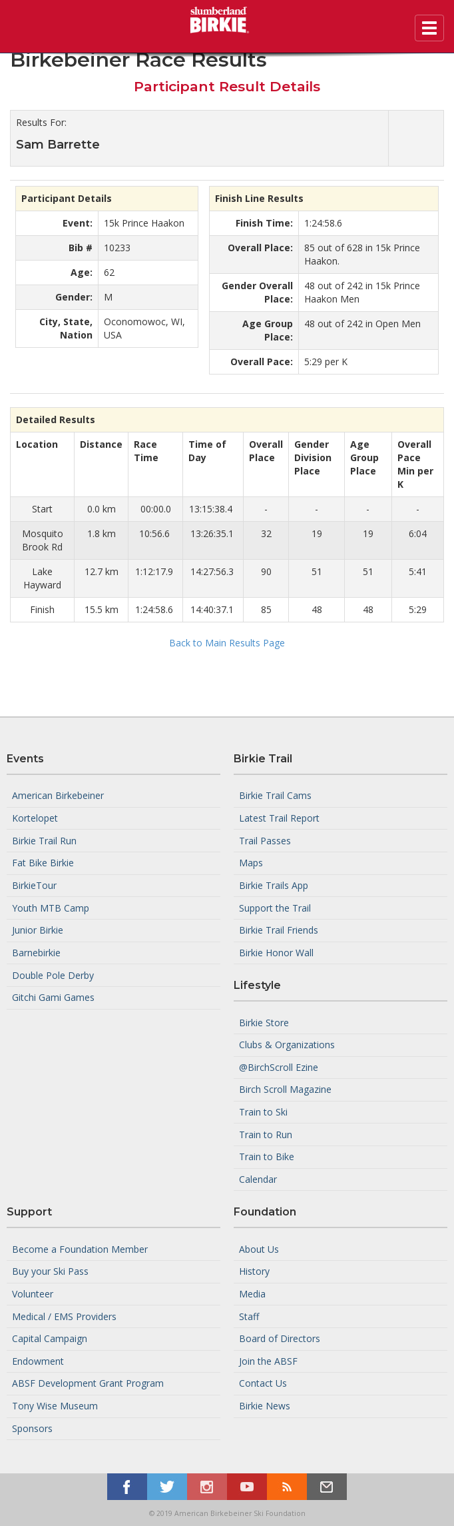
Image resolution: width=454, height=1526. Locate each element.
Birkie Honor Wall (276, 952)
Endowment (38, 1361)
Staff (249, 1315)
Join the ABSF (268, 1361)
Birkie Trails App (273, 885)
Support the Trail (275, 907)
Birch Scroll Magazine (285, 1089)
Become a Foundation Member (80, 1248)
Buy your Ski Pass (50, 1271)
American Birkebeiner (58, 795)
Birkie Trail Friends (278, 930)
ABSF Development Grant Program (88, 1383)
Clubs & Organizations (287, 1044)
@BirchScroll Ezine (278, 1067)
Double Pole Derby (53, 974)
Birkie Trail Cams (275, 795)
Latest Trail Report (279, 818)
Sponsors (32, 1428)
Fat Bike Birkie (43, 862)
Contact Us (263, 1383)
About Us (259, 1248)
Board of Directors (279, 1338)
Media (252, 1293)
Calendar (258, 1179)
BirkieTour (34, 885)
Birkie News (264, 1405)
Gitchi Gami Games (53, 997)
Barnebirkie (36, 952)
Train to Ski (263, 1112)
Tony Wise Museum (55, 1405)
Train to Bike (266, 1156)
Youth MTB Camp (50, 907)
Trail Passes (265, 840)
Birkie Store (264, 1022)
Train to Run (265, 1134)
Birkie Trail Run (44, 840)
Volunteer (32, 1293)
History (254, 1271)
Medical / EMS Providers (64, 1315)
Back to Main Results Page (227, 642)
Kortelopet (35, 818)
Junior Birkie (37, 930)
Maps (251, 862)
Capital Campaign (49, 1338)
